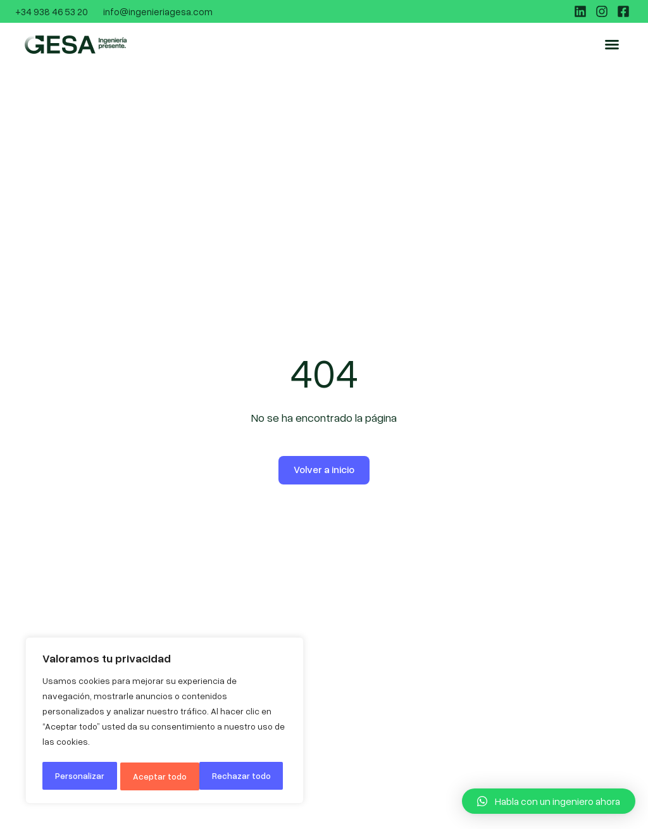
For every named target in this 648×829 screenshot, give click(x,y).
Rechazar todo (163, 776)
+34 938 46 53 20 (51, 11)
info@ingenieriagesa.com (158, 11)
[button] (621, 44)
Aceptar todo (248, 776)
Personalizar (79, 776)
